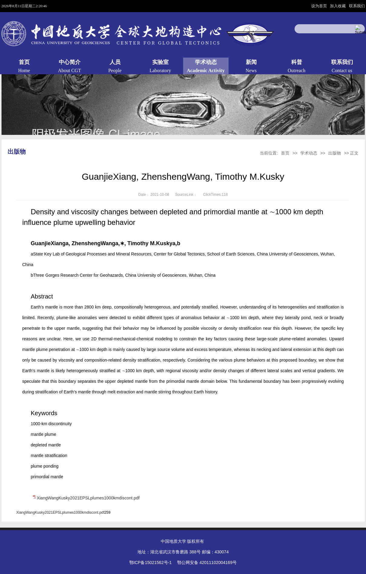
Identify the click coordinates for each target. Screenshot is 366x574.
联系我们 (357, 6)
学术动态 (308, 153)
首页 (285, 153)
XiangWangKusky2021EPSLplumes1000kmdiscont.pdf (88, 498)
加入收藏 (338, 6)
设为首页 (319, 6)
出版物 (334, 153)
